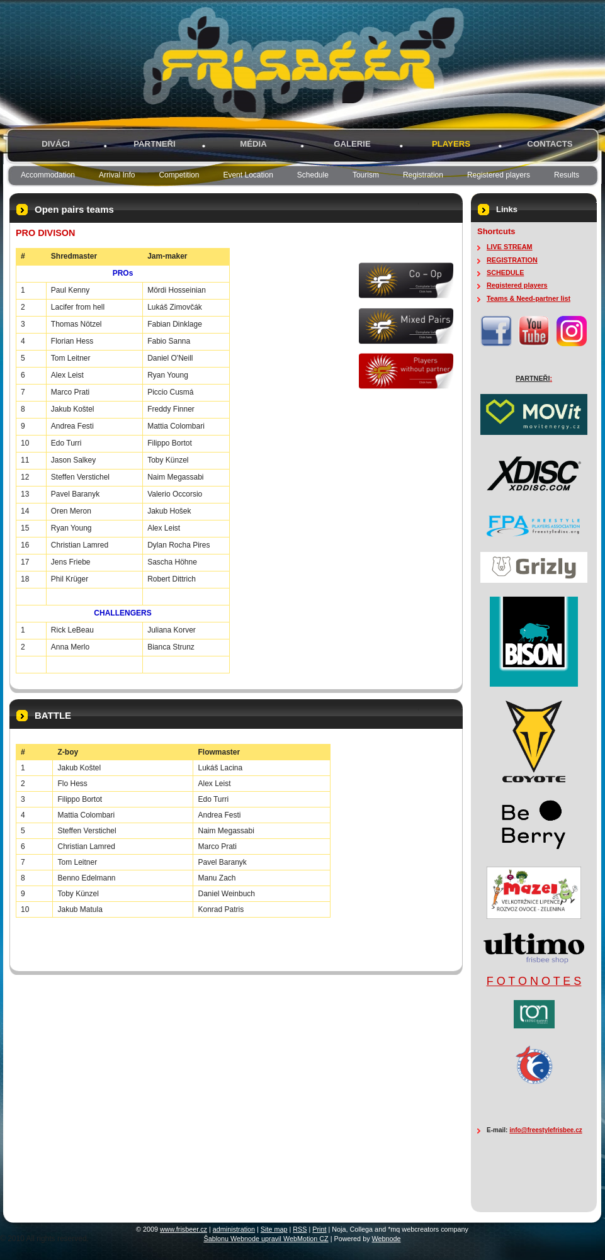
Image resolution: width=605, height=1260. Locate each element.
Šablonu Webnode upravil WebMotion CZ (265, 1238)
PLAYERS (451, 144)
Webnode (386, 1238)
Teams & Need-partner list (528, 298)
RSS (300, 1229)
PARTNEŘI (154, 144)
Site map (274, 1229)
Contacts (549, 144)
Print (319, 1229)
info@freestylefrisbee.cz (545, 1130)
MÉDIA (253, 144)
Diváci (56, 144)
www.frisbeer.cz (183, 1229)
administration (234, 1229)
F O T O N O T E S (534, 981)
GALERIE (352, 144)
